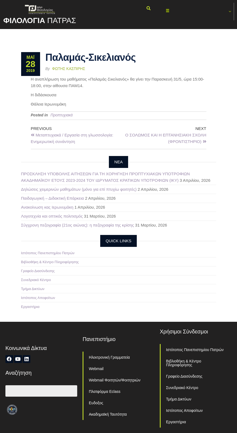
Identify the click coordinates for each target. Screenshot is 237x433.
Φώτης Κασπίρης (68, 68)
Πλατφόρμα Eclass (104, 391)
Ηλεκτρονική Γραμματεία (109, 357)
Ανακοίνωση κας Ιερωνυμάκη (47, 207)
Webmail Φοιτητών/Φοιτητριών (115, 380)
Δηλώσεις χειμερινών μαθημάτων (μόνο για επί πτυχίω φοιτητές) (79, 189)
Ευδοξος (96, 403)
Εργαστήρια (30, 307)
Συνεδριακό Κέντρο (36, 280)
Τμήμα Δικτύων (33, 289)
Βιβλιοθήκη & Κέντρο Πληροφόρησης (50, 262)
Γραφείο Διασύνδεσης (38, 271)
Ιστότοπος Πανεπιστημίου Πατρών (48, 253)
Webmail (96, 369)
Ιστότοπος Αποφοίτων (38, 298)
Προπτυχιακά (62, 115)
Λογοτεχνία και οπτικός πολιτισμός (52, 216)
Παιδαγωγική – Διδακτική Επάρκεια (52, 198)
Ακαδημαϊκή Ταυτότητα (108, 414)
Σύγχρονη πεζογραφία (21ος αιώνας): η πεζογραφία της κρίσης (77, 225)
